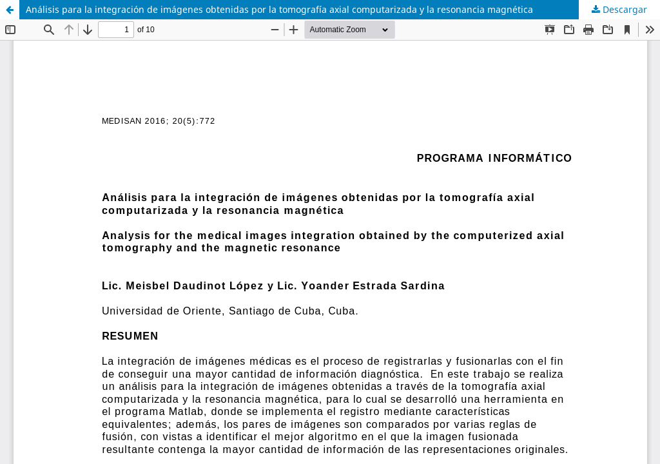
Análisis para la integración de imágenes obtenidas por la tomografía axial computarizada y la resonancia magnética (279, 9)
